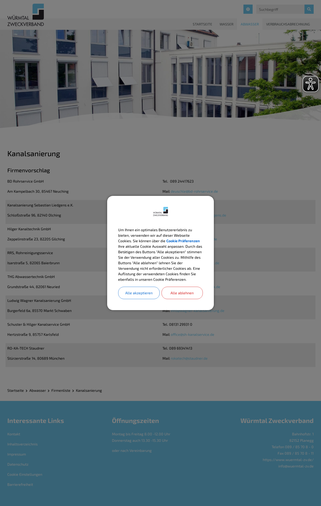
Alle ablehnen (182, 293)
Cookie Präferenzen (183, 241)
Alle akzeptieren (139, 293)
